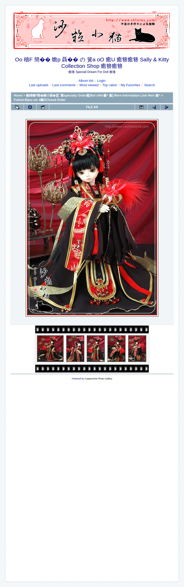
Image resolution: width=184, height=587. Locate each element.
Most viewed (89, 85)
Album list (86, 81)
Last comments (63, 85)
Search (149, 85)
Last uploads (38, 85)
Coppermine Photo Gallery (98, 378)
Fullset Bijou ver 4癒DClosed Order (40, 100)
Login (101, 81)
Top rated (109, 85)
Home (18, 95)
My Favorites (130, 85)
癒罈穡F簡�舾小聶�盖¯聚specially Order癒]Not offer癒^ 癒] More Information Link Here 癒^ (93, 95)
